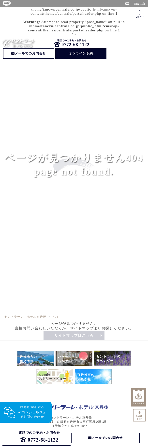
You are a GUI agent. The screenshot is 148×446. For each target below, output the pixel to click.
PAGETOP (139, 417)
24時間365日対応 (32, 412)
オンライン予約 (81, 53)
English (139, 3)
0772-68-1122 (75, 44)
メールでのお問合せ (28, 53)
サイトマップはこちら (74, 336)
